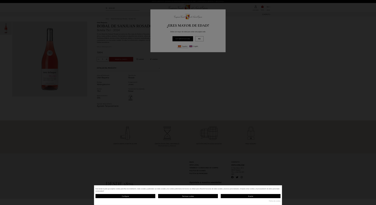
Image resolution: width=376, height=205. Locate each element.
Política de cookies (274, 201)
